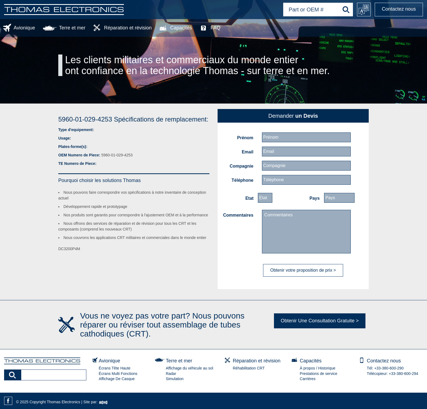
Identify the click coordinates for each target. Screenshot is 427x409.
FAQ (215, 28)
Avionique (24, 28)
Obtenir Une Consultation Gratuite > (320, 320)
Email (248, 152)
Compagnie (241, 166)
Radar (171, 373)
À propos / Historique (317, 368)
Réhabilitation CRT (249, 368)
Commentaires (238, 215)
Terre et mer (72, 28)
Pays (315, 198)
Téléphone (242, 180)
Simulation (175, 379)
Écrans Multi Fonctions (118, 373)
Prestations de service (318, 373)
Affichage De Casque (117, 379)
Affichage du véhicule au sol (189, 368)
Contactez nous (399, 9)
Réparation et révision (128, 28)
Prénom (245, 137)
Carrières (308, 379)
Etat (249, 198)
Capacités (181, 28)
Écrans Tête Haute (114, 368)
